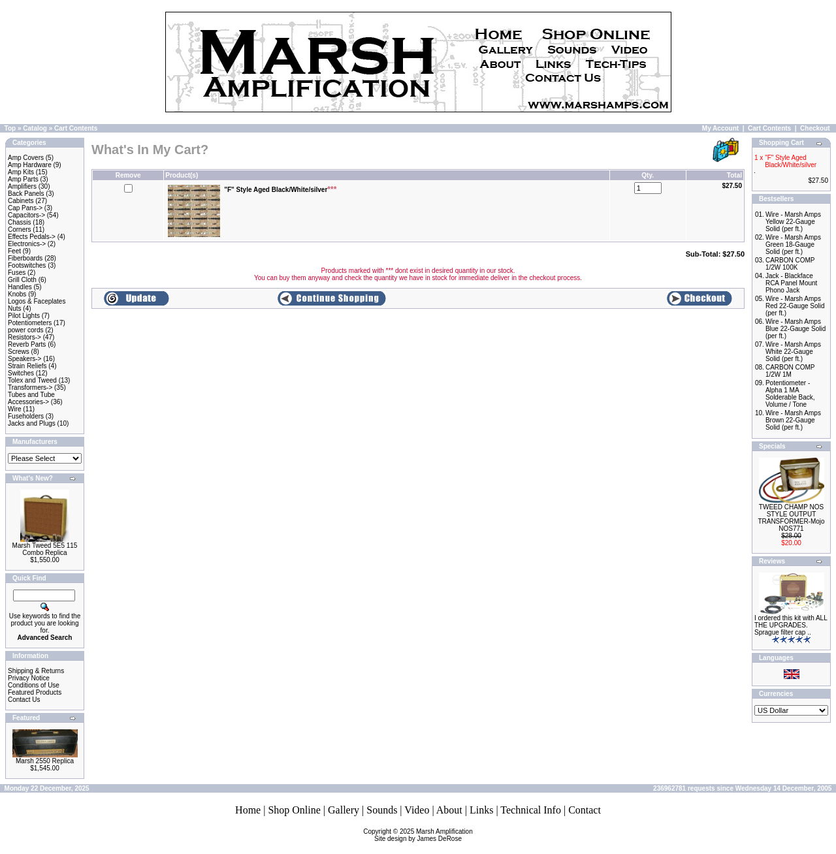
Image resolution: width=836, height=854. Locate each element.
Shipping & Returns (36, 670)
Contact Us (24, 699)
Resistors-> (24, 337)
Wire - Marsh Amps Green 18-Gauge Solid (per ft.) (793, 244)
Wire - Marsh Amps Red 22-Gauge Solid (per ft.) (795, 306)
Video (416, 809)
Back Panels (26, 193)
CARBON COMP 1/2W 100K (789, 264)
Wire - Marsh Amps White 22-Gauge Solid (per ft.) (793, 351)
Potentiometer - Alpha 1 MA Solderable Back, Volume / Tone (790, 393)
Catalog (35, 128)
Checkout (815, 128)
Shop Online (294, 809)
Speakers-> (24, 358)
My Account (720, 128)
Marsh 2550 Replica (45, 761)
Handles (20, 287)
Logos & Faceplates (36, 301)
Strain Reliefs (27, 366)
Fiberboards (25, 258)
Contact (584, 809)
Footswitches (27, 265)
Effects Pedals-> (32, 236)
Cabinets (20, 200)
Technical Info (530, 809)
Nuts (15, 308)
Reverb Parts (27, 344)
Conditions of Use (33, 685)
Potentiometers (30, 322)
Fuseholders (26, 416)
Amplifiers (22, 186)
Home (248, 809)
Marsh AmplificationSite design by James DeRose (423, 835)
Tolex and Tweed (32, 380)
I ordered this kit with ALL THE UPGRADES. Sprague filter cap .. (790, 625)
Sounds (381, 809)
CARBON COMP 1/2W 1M (789, 371)
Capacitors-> (26, 215)
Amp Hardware (30, 164)
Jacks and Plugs (32, 423)
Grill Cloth (22, 279)
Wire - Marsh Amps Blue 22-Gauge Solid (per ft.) (795, 329)
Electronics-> (27, 243)
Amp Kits (21, 172)
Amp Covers (26, 157)
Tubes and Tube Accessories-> (31, 398)
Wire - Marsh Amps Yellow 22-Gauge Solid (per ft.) (793, 221)
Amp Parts (23, 179)
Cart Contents (75, 128)
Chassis (19, 222)
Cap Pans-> (25, 208)
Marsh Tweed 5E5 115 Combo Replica (45, 549)
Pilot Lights (24, 315)
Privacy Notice (29, 678)
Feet (14, 251)
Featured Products (34, 692)
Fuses (16, 272)
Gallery (343, 809)
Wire (15, 409)
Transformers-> (30, 387)
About (449, 809)
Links (481, 809)
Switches (21, 373)
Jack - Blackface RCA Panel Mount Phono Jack (791, 283)
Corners (19, 229)
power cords (25, 330)
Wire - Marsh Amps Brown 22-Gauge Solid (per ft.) (793, 420)
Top (10, 128)
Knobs (17, 294)
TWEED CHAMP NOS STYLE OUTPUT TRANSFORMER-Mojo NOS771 (791, 517)
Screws (18, 351)
